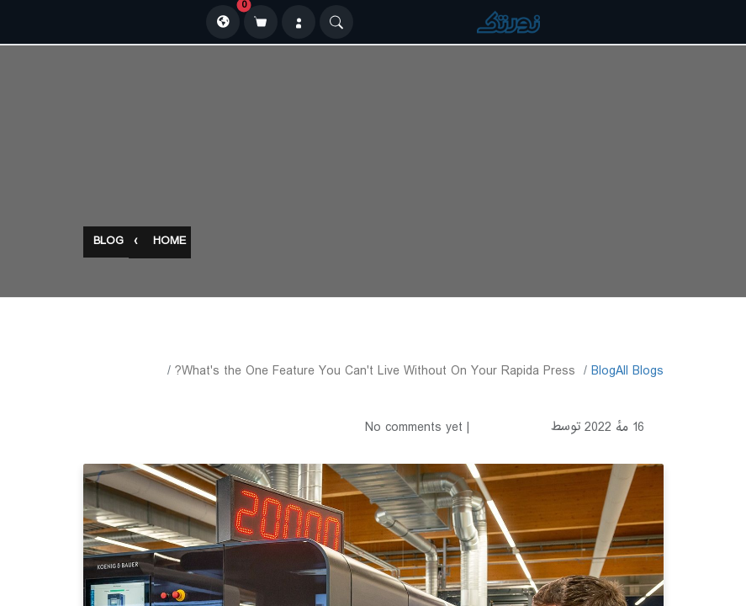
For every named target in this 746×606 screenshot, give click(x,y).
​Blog (603, 371)
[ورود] (298, 22)
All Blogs (640, 371)
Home (169, 243)
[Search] (336, 22)
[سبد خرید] (261, 22)
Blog (108, 243)
